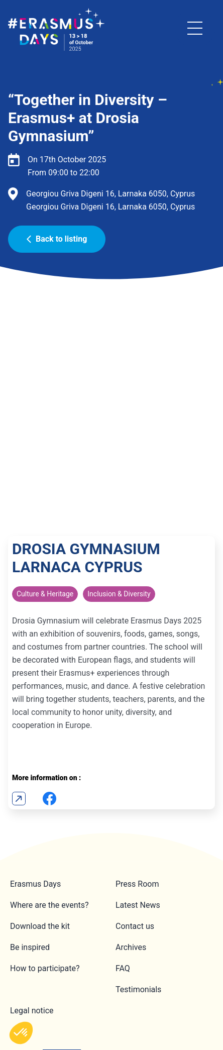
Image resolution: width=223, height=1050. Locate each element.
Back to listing (57, 239)
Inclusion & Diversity (118, 459)
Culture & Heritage (45, 459)
